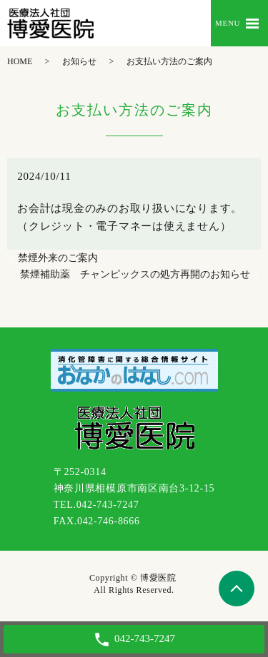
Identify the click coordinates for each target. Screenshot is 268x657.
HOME (19, 61)
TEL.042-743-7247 (96, 504)
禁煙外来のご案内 (58, 258)
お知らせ (79, 61)
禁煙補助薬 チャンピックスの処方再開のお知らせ (135, 274)
